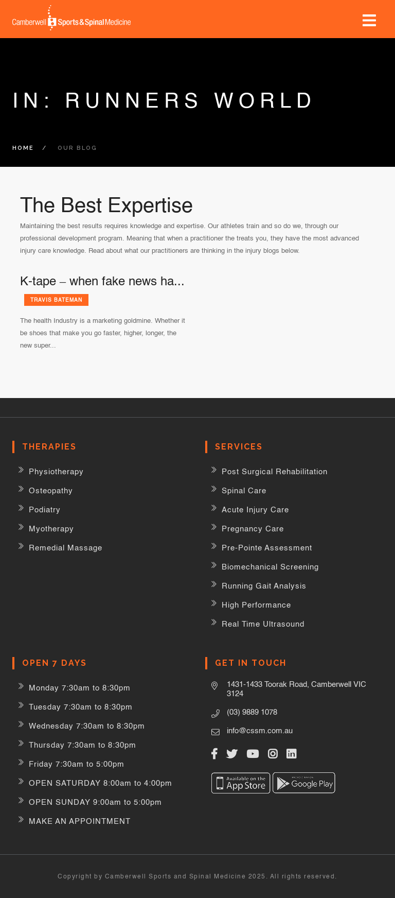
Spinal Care (244, 490)
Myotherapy (51, 528)
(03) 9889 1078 (252, 711)
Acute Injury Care (255, 509)
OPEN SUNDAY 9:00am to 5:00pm (95, 802)
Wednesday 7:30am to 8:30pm (87, 725)
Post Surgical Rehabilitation (275, 471)
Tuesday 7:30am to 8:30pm (81, 706)
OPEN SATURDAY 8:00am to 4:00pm (100, 783)
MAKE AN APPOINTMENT (80, 821)
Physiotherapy (56, 471)
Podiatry (45, 509)
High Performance (256, 604)
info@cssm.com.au (260, 730)
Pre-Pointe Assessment (267, 547)
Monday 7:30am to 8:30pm (80, 687)
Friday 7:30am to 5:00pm (76, 763)
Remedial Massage (65, 547)
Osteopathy (51, 490)
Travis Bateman (56, 300)
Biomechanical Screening (270, 566)
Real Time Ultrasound (263, 623)
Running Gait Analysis (264, 585)
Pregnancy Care (253, 528)
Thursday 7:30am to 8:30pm (82, 744)
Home (23, 148)
